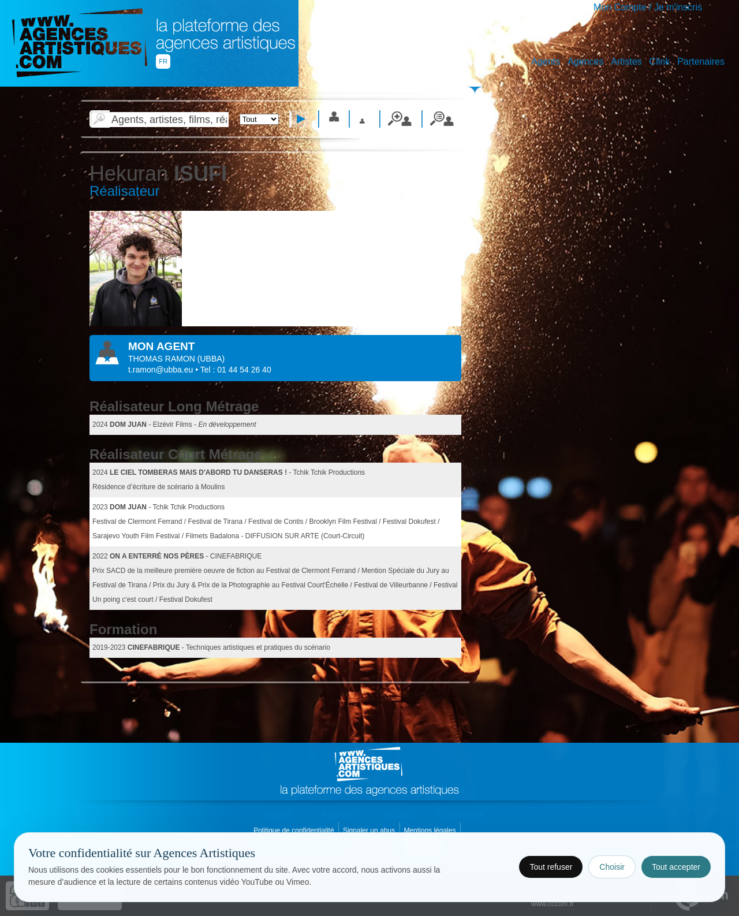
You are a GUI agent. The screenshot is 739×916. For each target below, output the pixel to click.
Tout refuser (550, 867)
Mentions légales (430, 830)
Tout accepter (676, 867)
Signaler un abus (370, 830)
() (211, 358)
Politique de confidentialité (294, 830)
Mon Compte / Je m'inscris (648, 7)
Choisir (612, 867)
